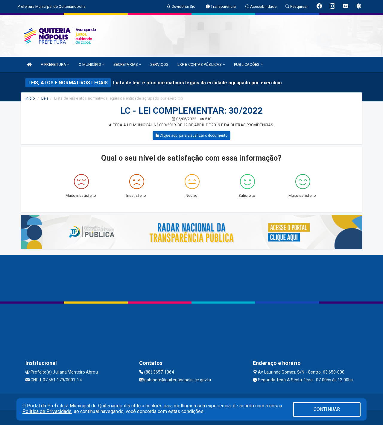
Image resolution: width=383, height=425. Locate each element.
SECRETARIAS (127, 64)
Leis (44, 98)
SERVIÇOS (159, 64)
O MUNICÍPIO (91, 64)
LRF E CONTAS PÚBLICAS (201, 64)
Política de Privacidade (47, 411)
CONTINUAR (327, 409)
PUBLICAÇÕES (248, 64)
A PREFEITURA (55, 64)
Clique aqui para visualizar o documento (191, 135)
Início (30, 98)
